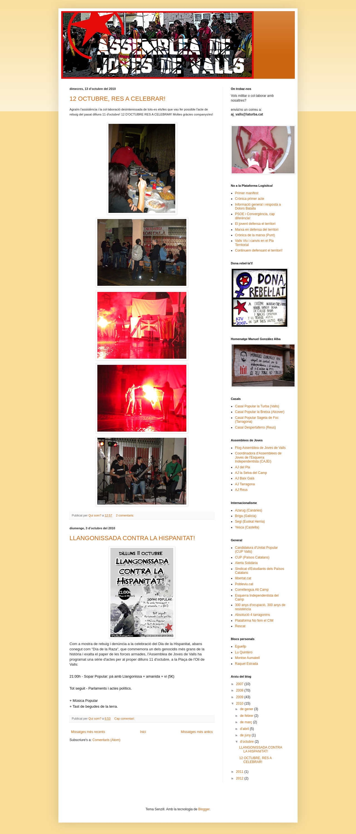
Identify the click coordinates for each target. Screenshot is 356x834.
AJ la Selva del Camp (251, 473)
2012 (240, 778)
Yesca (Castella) (247, 527)
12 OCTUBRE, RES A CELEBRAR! (117, 98)
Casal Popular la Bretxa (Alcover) (259, 412)
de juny (246, 735)
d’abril (245, 729)
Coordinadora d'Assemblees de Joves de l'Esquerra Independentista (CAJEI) (258, 457)
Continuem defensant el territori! (259, 250)
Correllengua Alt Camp (252, 590)
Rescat (240, 626)
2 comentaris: (125, 515)
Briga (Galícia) (245, 516)
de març (246, 722)
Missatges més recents (88, 732)
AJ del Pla (242, 467)
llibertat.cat (243, 578)
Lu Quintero (244, 652)
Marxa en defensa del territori (256, 230)
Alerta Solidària (246, 563)
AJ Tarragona (245, 484)
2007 (240, 684)
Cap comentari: (124, 718)
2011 (240, 772)
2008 (240, 690)
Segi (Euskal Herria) (250, 521)
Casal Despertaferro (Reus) (255, 427)
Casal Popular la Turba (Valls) (257, 406)
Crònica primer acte (249, 199)
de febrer (247, 716)
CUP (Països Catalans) (252, 557)
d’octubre (247, 742)
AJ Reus (241, 490)
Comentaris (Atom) (106, 740)
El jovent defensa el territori (255, 224)
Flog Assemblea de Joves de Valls (260, 448)
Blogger (204, 809)
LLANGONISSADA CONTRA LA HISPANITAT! (132, 538)
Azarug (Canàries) (248, 510)
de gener (247, 709)
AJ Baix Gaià (244, 478)
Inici (143, 732)
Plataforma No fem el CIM (254, 621)
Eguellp (240, 646)
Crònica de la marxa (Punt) (255, 235)
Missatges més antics (197, 732)
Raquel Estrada (246, 664)
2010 (240, 703)
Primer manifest (246, 193)
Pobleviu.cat (244, 584)
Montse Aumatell (247, 658)
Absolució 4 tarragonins (252, 615)
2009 (240, 697)
